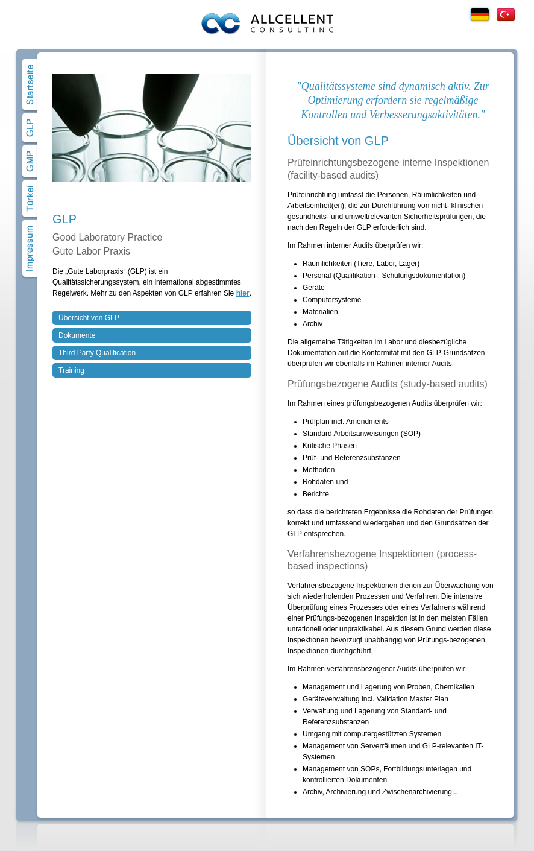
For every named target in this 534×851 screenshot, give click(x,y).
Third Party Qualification (97, 353)
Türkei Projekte (30, 199)
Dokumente (76, 335)
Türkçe (505, 14)
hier (243, 293)
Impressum (30, 248)
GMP (30, 161)
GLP (30, 128)
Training (71, 370)
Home (30, 85)
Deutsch (479, 14)
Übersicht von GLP (88, 318)
